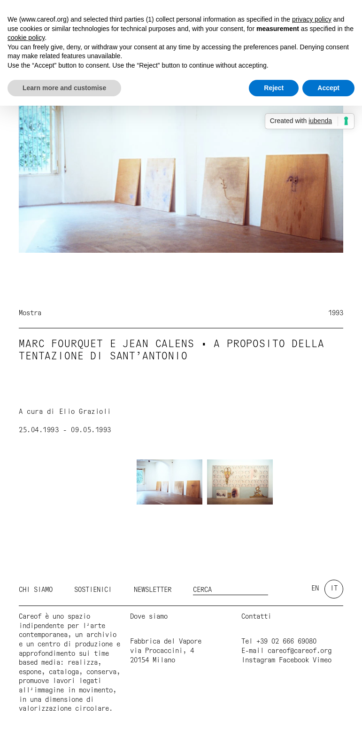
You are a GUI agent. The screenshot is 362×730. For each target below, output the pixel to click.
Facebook (294, 660)
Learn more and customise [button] (64, 88)
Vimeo (322, 660)
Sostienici (93, 590)
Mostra (30, 313)
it (334, 588)
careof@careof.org (299, 651)
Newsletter (152, 590)
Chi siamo (36, 590)
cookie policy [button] (26, 37)
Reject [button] (274, 88)
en (315, 588)
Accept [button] (328, 88)
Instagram (258, 660)
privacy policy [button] (311, 19)
